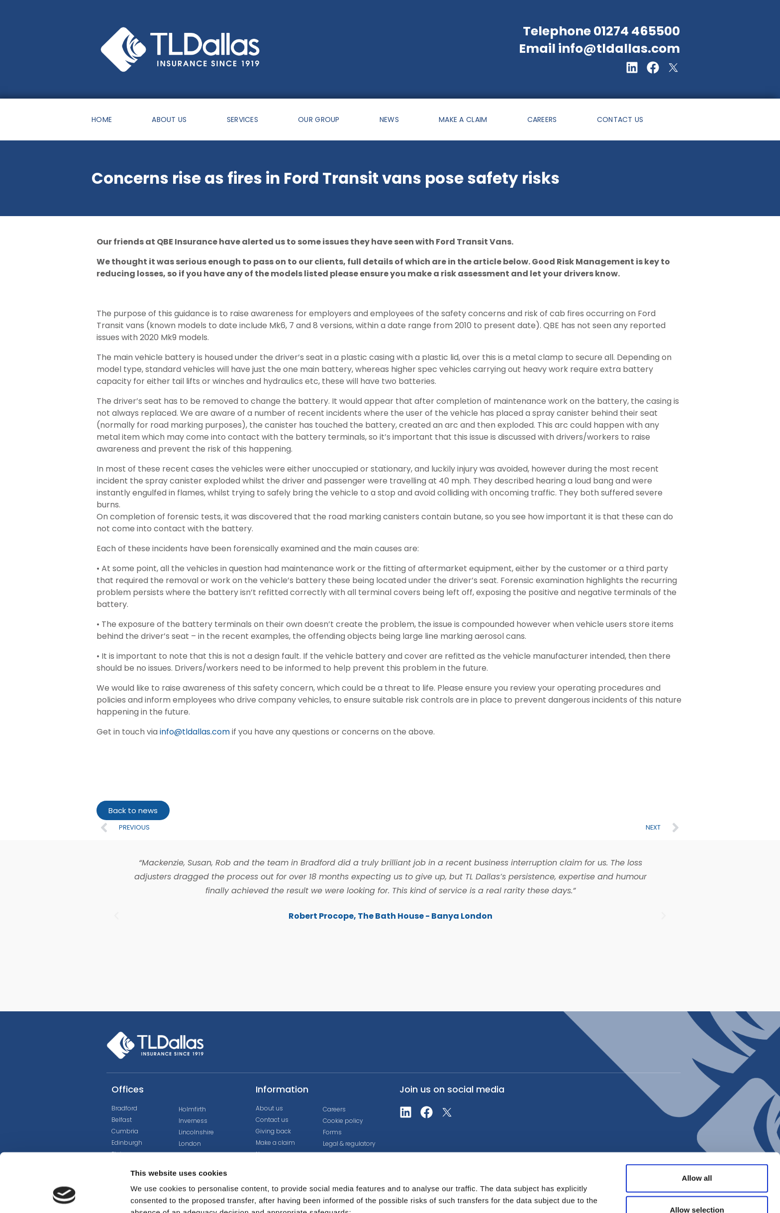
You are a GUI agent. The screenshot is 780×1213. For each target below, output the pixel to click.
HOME (102, 119)
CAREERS (542, 119)
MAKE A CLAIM (463, 119)
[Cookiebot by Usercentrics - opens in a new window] (64, 1193)
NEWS (389, 119)
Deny (697, 1187)
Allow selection (697, 1155)
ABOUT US (169, 119)
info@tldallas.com (195, 731)
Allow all (697, 1123)
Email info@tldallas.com (599, 48)
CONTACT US (620, 119)
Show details (522, 1189)
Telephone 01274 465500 (601, 31)
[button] (116, 916)
